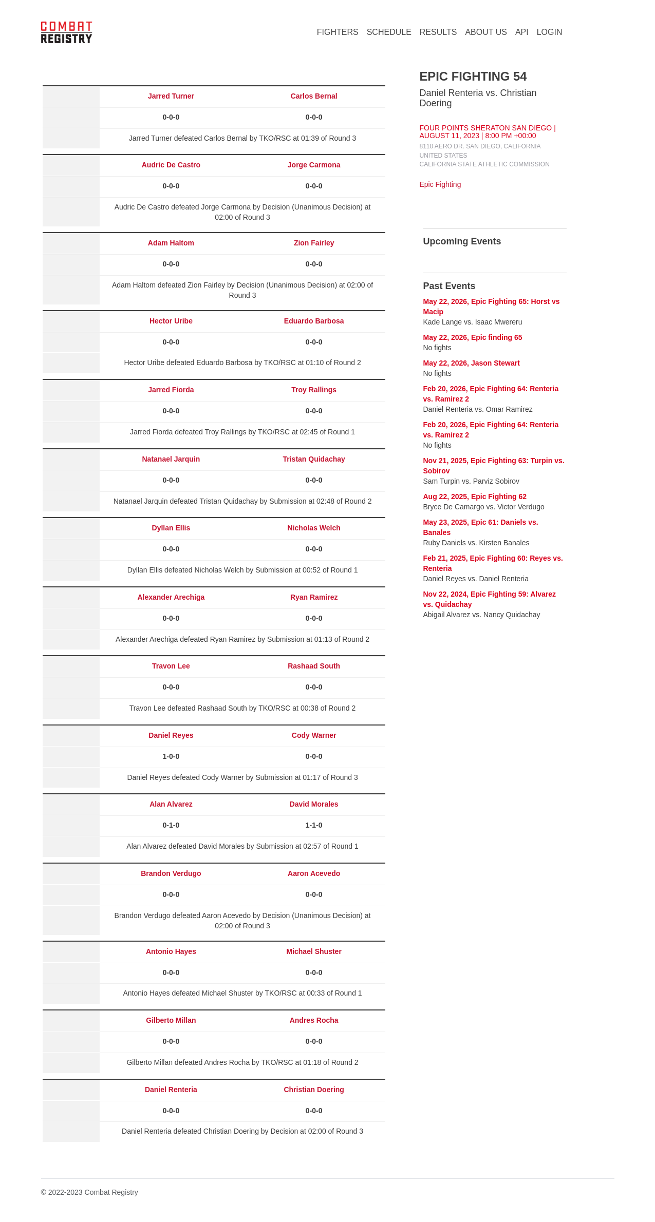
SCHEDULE (389, 32)
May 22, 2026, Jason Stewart (471, 363)
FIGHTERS (338, 32)
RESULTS (438, 32)
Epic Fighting (440, 184)
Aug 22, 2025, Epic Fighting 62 (475, 496)
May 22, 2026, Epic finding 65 (472, 337)
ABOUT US (486, 32)
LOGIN (550, 32)
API (522, 32)
